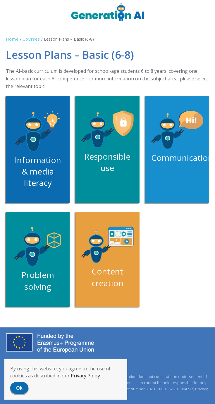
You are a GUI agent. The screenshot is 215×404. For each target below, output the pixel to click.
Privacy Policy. (86, 375)
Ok (19, 388)
